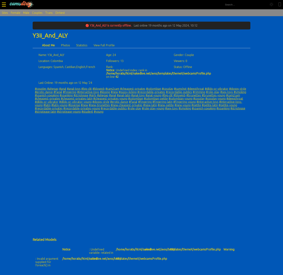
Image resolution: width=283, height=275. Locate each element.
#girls (92, 95)
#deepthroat (195, 88)
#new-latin (150, 105)
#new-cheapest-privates (126, 105)
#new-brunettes (99, 105)
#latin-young (59, 105)
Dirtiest (60, 12)
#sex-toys (226, 92)
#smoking (240, 92)
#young (98, 111)
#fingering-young (184, 101)
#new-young (183, 105)
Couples (37, 12)
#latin (47, 105)
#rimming (199, 92)
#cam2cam (112, 88)
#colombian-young (180, 98)
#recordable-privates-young (81, 108)
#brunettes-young (213, 95)
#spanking (66, 95)
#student (87, 111)
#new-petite (166, 105)
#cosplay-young (215, 98)
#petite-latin (210, 105)
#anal (62, 88)
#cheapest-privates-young (110, 98)
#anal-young (153, 95)
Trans (49, 12)
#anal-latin (123, 95)
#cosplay (167, 88)
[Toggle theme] (271, 4)
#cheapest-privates (132, 88)
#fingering (69, 92)
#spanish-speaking (47, 95)
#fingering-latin (162, 101)
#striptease (80, 95)
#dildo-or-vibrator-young (75, 101)
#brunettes (193, 95)
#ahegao (52, 88)
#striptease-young (69, 111)
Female (15, 12)
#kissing (105, 92)
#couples (40, 88)
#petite (196, 105)
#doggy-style (237, 88)
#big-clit (86, 88)
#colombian (153, 88)
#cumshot (180, 88)
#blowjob (99, 88)
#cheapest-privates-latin (77, 98)
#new (114, 92)
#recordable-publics (179, 92)
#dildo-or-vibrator (216, 88)
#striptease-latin (45, 111)
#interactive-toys (88, 92)
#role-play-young (153, 108)
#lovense (74, 105)
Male (26, 12)
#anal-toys (74, 88)
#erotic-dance (44, 92)
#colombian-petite (156, 98)
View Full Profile (104, 45)
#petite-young (228, 105)
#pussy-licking (128, 92)
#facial (58, 92)
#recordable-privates (151, 92)
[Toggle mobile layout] (279, 4)
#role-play (213, 92)
